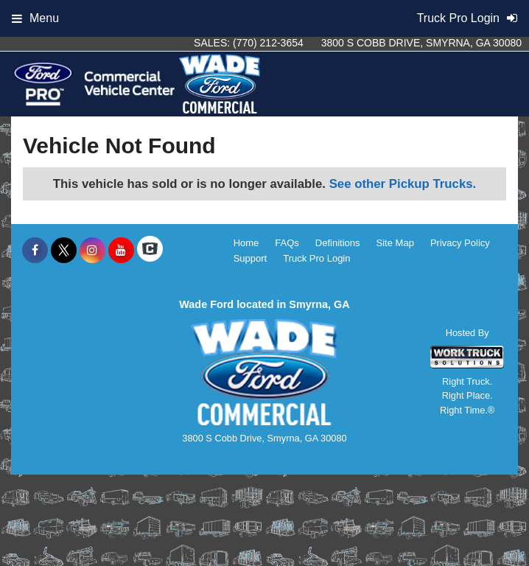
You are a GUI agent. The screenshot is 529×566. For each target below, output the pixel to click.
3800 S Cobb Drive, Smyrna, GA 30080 (421, 43)
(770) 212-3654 (268, 43)
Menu (35, 18)
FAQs (287, 242)
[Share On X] (64, 250)
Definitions (337, 242)
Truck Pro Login (316, 258)
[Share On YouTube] (121, 250)
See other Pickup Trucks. (403, 184)
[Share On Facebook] (35, 250)
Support (250, 258)
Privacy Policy (460, 242)
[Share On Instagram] (92, 250)
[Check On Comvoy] (150, 250)
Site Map (395, 242)
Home (246, 242)
